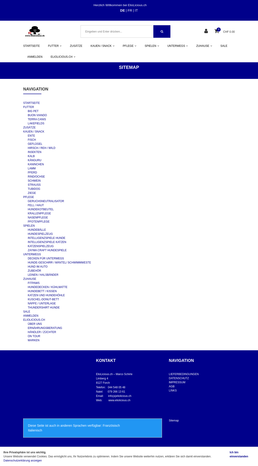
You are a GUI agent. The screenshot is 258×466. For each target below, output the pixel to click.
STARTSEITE (31, 46)
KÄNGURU (34, 160)
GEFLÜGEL (35, 143)
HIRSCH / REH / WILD (41, 148)
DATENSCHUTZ (179, 378)
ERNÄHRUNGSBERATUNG (45, 328)
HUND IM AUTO (38, 266)
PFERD (32, 172)
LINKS (173, 390)
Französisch (111, 425)
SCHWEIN (34, 180)
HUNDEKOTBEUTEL (41, 209)
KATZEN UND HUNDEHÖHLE (46, 295)
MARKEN (33, 340)
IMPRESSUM (177, 382)
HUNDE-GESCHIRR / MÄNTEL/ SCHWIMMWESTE (59, 262)
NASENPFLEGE (38, 217)
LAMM (32, 168)
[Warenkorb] (217, 31)
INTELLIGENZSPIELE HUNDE (46, 238)
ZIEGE (32, 193)
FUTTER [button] (55, 46)
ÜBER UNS (35, 324)
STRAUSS (34, 184)
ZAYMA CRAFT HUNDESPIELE (47, 250)
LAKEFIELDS (36, 123)
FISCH (32, 139)
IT (136, 10)
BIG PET (33, 111)
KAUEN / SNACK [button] (103, 46)
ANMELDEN (35, 56)
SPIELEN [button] (152, 46)
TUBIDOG (34, 188)
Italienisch (35, 430)
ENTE (31, 135)
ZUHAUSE (29, 279)
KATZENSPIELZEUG (41, 246)
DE (122, 10)
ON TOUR (34, 336)
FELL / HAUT (36, 205)
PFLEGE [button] (130, 46)
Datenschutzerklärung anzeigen (22, 460)
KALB (31, 156)
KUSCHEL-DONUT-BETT (43, 299)
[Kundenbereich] (206, 31)
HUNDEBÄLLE (37, 229)
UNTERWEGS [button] (177, 46)
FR (130, 10)
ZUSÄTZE (76, 46)
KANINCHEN (36, 164)
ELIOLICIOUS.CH (34, 319)
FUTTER (28, 107)
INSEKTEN (34, 152)
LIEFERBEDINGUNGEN (184, 374)
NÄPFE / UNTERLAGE (42, 303)
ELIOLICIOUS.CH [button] (63, 56)
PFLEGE (28, 197)
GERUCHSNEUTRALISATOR (46, 201)
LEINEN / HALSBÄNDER (43, 274)
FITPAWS (34, 283)
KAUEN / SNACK (33, 131)
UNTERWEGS (32, 254)
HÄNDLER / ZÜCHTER (42, 332)
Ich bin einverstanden (239, 454)
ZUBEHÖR (34, 270)
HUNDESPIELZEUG (40, 234)
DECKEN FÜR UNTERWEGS (46, 258)
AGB (172, 386)
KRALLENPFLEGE (39, 213)
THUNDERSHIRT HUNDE (44, 307)
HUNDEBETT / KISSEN (42, 291)
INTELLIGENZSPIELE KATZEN (47, 242)
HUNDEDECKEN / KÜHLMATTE (47, 287)
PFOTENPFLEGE (39, 221)
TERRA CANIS (37, 119)
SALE (224, 46)
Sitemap (174, 420)
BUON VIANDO (37, 115)
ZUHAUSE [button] (204, 46)
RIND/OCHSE (36, 176)
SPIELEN (29, 225)
